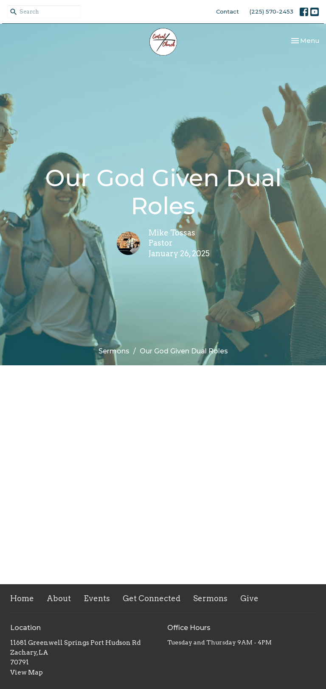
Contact (227, 11)
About (59, 598)
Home (22, 598)
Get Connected (151, 598)
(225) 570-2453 (271, 11)
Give (249, 598)
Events (97, 598)
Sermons (113, 351)
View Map (26, 672)
